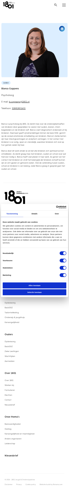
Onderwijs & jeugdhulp (15, 317)
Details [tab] (34, 214)
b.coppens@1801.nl (19, 101)
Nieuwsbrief (10, 405)
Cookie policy (30, 484)
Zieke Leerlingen (12, 351)
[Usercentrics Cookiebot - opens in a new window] (56, 207)
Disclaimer (9, 484)
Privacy (19, 484)
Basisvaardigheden (13, 424)
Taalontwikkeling (12, 313)
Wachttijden (10, 356)
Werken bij (9, 385)
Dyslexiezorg (10, 303)
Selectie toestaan (34, 292)
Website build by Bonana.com (51, 484)
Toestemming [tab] (12, 214)
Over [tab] (57, 214)
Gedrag (8, 429)
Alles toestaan (34, 285)
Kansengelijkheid (12, 322)
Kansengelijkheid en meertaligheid (19, 434)
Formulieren (10, 390)
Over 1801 (9, 380)
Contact (8, 400)
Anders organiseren (13, 439)
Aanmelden (10, 361)
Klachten (8, 395)
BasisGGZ (9, 308)
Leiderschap (10, 444)
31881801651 (19, 108)
